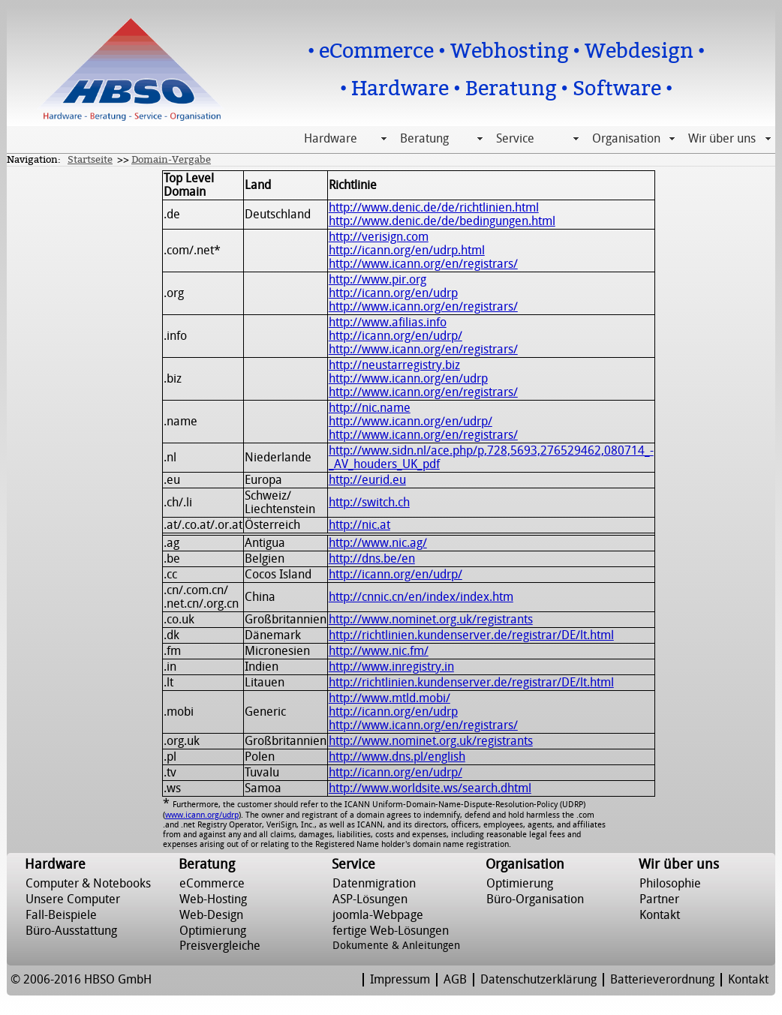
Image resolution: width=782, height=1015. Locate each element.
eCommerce (212, 883)
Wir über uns (722, 139)
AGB (455, 979)
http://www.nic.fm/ (379, 651)
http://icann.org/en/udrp (393, 293)
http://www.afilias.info (388, 322)
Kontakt (659, 915)
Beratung (424, 139)
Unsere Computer (73, 899)
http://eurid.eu (367, 480)
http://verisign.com (379, 237)
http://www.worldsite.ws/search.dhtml (430, 788)
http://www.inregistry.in (391, 667)
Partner (659, 899)
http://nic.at (359, 525)
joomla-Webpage (377, 915)
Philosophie (670, 883)
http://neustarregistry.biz (394, 365)
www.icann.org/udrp (202, 815)
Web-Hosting (213, 899)
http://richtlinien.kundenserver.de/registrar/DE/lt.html (471, 635)
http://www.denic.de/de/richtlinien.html (434, 208)
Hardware (330, 139)
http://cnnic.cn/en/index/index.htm (421, 597)
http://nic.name (370, 408)
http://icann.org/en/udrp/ (395, 336)
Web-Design (211, 915)
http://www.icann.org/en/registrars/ (423, 264)
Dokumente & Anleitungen (396, 945)
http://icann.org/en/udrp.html (407, 250)
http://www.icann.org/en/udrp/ (410, 421)
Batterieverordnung (662, 979)
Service (515, 139)
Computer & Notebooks (88, 883)
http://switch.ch (369, 502)
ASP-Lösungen (370, 899)
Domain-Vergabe (171, 159)
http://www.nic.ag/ (378, 543)
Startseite (90, 159)
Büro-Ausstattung (71, 931)
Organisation (626, 139)
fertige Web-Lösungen (390, 931)
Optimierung (212, 931)
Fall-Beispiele (61, 915)
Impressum (400, 979)
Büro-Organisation (535, 899)
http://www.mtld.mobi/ (389, 698)
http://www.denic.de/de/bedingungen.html (442, 221)
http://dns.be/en (372, 559)
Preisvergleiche (219, 946)
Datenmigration (374, 883)
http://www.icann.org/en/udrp (408, 379)
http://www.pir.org (377, 280)
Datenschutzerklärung (538, 979)
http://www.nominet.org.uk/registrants (431, 619)
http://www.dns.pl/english (397, 757)
